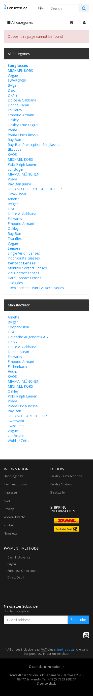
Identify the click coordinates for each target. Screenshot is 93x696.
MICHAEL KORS (20, 70)
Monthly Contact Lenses (27, 268)
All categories (20, 22)
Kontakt (9, 525)
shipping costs (64, 649)
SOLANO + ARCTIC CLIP (27, 416)
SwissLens (16, 425)
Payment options (16, 484)
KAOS (12, 154)
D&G (12, 90)
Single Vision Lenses (24, 253)
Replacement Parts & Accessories (37, 287)
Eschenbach (17, 366)
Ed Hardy (15, 110)
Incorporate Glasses (24, 258)
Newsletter (11, 533)
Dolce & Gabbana (22, 100)
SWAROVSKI (17, 80)
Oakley (13, 120)
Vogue (13, 75)
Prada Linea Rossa (23, 134)
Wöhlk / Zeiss (18, 440)
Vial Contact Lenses (23, 273)
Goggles (16, 282)
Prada (12, 129)
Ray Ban (14, 139)
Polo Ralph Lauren (22, 164)
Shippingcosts (13, 476)
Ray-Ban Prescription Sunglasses (34, 144)
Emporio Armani (21, 115)
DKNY (12, 95)
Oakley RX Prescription (66, 476)
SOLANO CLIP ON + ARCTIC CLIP (35, 189)
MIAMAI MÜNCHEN (23, 174)
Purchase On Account (22, 571)
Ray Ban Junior (19, 184)
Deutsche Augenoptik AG (28, 337)
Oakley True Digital (23, 124)
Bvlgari (13, 85)
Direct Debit (15, 577)
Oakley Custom (61, 484)
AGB (7, 501)
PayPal (12, 564)
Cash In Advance (19, 557)
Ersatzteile (57, 492)
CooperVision (18, 327)
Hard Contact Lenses (24, 278)
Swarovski (16, 420)
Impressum (12, 492)
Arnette (14, 199)
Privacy (9, 509)
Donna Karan (18, 105)
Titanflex (15, 238)
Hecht (12, 371)
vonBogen (16, 169)
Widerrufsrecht (14, 517)
